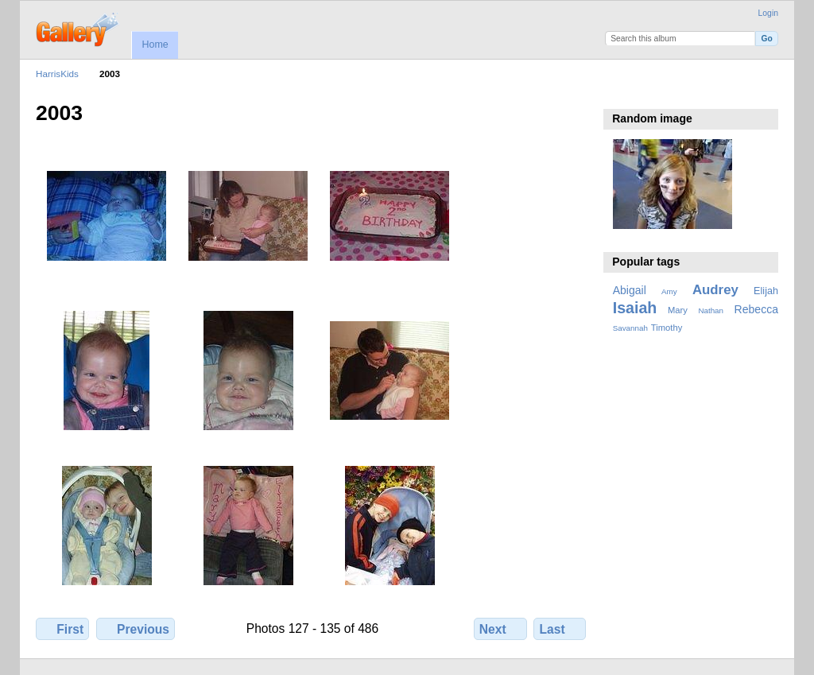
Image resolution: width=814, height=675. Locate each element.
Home (154, 44)
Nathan (710, 310)
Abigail (629, 290)
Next (500, 629)
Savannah (630, 328)
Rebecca (756, 309)
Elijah (766, 291)
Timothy (666, 327)
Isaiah (635, 307)
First (62, 629)
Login (768, 13)
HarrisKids (57, 73)
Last (560, 629)
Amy (669, 291)
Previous (135, 629)
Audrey (715, 289)
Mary (678, 310)
